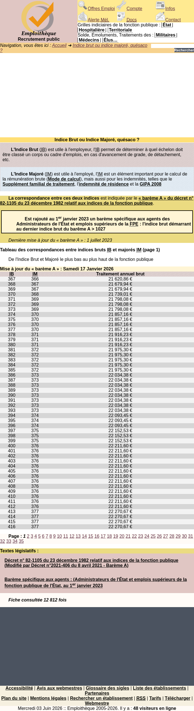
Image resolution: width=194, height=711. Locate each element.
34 (15, 541)
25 (153, 536)
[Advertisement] (97, 95)
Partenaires (97, 693)
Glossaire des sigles (107, 688)
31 (190, 536)
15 (90, 536)
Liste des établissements (159, 688)
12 (71, 536)
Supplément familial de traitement (38, 184)
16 (96, 536)
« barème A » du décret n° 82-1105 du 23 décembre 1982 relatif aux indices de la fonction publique (96, 201)
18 (109, 536)
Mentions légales (48, 698)
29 (178, 536)
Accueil (59, 45)
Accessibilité (19, 688)
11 (65, 536)
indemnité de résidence (104, 184)
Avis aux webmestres (59, 688)
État (167, 24)
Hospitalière (91, 30)
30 (184, 536)
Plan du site (14, 698)
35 (21, 541)
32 (2, 541)
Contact (168, 19)
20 (121, 536)
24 (146, 536)
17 (103, 536)
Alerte (93, 19)
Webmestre (97, 703)
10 (59, 536)
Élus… (111, 40)
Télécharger (177, 698)
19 (115, 536)
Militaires (165, 35)
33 (8, 541)
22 (134, 536)
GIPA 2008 (150, 184)
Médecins (89, 40)
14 (84, 536)
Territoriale (120, 30)
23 (140, 536)
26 (159, 536)
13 (78, 536)
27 (165, 536)
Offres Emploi (96, 8)
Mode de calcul (64, 179)
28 (171, 536)
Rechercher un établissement (101, 698)
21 (128, 536)
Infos (165, 8)
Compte (129, 8)
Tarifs (155, 698)
